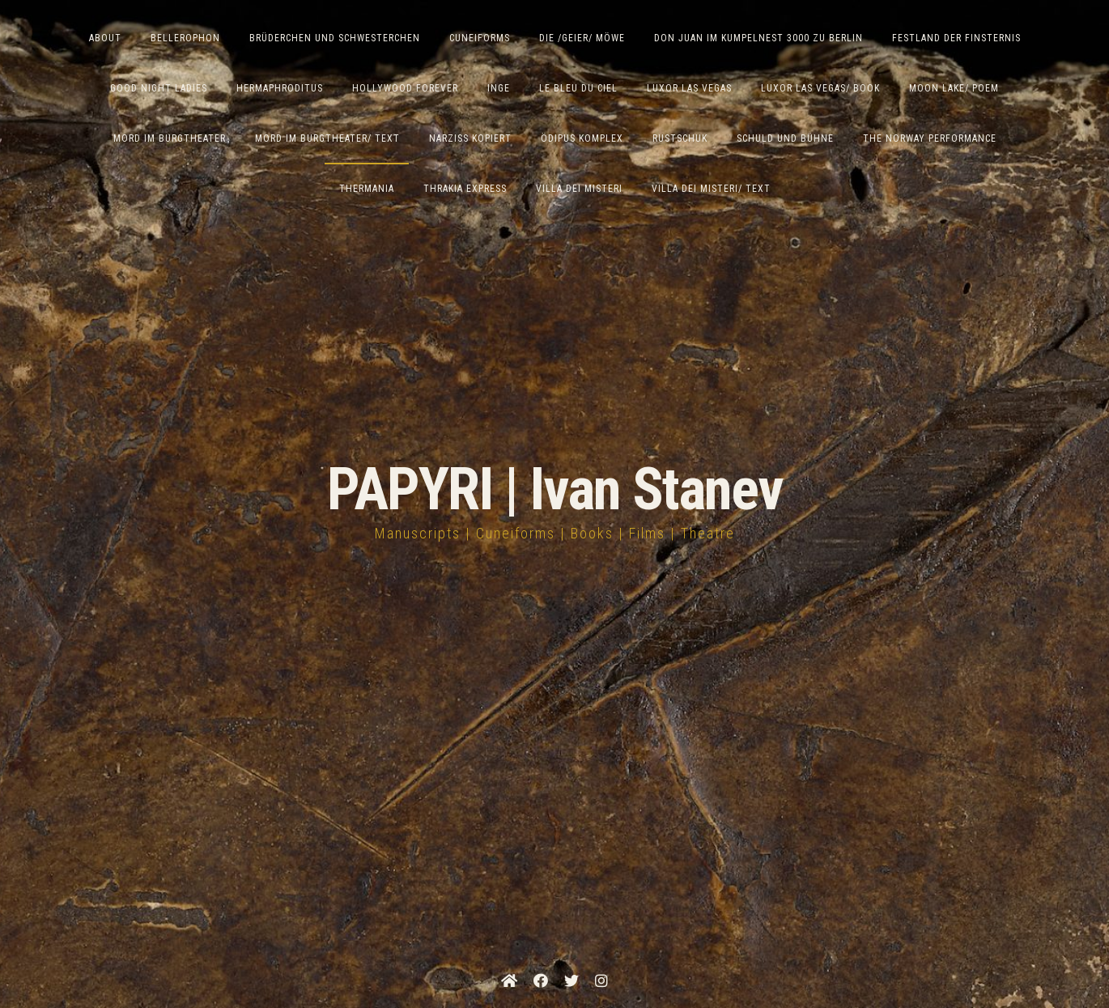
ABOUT (105, 38)
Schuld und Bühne (785, 138)
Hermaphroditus (279, 88)
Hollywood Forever (405, 88)
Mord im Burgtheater (169, 138)
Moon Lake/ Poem (954, 88)
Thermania (366, 188)
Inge (498, 88)
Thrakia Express (465, 188)
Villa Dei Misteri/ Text (711, 188)
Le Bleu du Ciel (578, 88)
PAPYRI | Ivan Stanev (555, 489)
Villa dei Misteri (579, 188)
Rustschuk (679, 138)
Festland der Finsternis (956, 38)
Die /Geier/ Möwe (582, 38)
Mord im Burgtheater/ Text (327, 138)
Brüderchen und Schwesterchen (334, 38)
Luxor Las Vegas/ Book (820, 88)
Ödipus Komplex (582, 138)
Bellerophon (185, 38)
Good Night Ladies (158, 88)
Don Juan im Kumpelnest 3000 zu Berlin (758, 38)
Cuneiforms (479, 38)
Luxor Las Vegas (689, 88)
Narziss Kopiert (470, 138)
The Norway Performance (929, 138)
